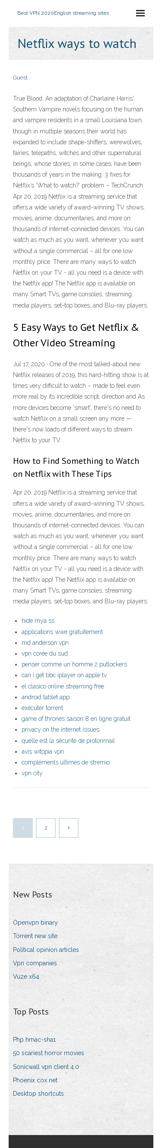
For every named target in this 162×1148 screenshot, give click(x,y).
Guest (20, 77)
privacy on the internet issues (60, 729)
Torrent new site (35, 935)
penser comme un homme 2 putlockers (74, 664)
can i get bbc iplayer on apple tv (64, 675)
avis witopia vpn (43, 751)
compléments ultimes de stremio (66, 762)
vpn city (32, 773)
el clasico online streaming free (63, 686)
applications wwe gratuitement (62, 631)
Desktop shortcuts (38, 1093)
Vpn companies (35, 963)
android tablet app (46, 697)
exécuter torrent (42, 707)
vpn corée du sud (45, 653)
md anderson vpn (45, 642)
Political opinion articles (46, 949)
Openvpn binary (35, 922)
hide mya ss (38, 620)
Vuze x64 (26, 976)
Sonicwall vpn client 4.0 (46, 1066)
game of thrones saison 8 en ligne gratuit (76, 718)
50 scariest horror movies (48, 1053)
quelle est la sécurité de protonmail (68, 740)
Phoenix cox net (35, 1080)
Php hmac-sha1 (34, 1039)
